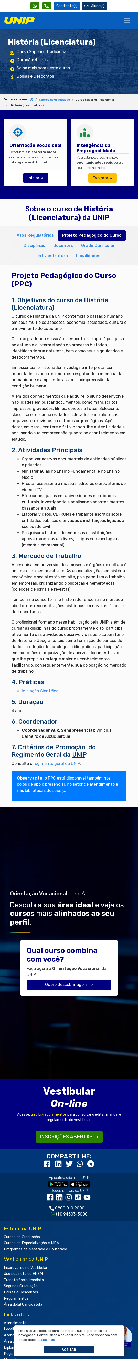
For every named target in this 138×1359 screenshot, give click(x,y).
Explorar (102, 177)
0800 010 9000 (69, 1208)
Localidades (88, 255)
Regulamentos (16, 1298)
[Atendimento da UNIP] (46, 5)
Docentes (63, 245)
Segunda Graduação (21, 1286)
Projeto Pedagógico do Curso (92, 235)
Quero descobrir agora (69, 984)
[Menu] (127, 20)
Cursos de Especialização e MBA (31, 1243)
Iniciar (36, 177)
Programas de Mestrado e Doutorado (35, 1249)
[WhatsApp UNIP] (34, 5)
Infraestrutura (53, 255)
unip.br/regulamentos (49, 1114)
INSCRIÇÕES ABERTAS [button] (69, 1137)
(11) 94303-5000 (72, 1214)
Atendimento (15, 1323)
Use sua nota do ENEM (23, 1274)
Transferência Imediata (24, 1280)
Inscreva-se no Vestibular (25, 1267)
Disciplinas (34, 245)
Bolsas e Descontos (35, 76)
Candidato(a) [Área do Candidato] (67, 6)
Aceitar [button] (69, 1350)
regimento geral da (56, 763)
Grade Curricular (98, 245)
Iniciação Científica (40, 691)
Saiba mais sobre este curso (43, 68)
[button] (46, 1339)
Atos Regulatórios (35, 235)
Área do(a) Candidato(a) (23, 1304)
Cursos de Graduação (54, 99)
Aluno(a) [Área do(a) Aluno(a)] (94, 6)
